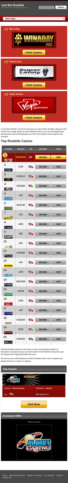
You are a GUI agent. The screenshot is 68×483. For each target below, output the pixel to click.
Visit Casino (34, 52)
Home (5, 475)
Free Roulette (49, 475)
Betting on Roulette (34, 475)
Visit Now (34, 404)
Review (43, 157)
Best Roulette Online (17, 475)
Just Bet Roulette (12, 5)
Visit (58, 157)
